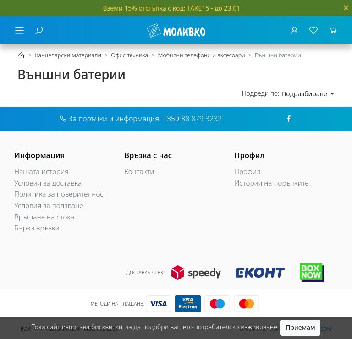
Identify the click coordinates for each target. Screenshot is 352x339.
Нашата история (41, 171)
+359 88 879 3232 (192, 119)
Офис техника (129, 55)
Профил (247, 171)
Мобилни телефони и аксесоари (201, 55)
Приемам (300, 327)
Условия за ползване (48, 205)
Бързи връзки (37, 228)
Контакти (139, 171)
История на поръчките (271, 183)
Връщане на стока (44, 217)
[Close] (346, 8)
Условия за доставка (48, 183)
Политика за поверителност (60, 194)
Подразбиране (305, 93)
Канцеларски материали (68, 55)
